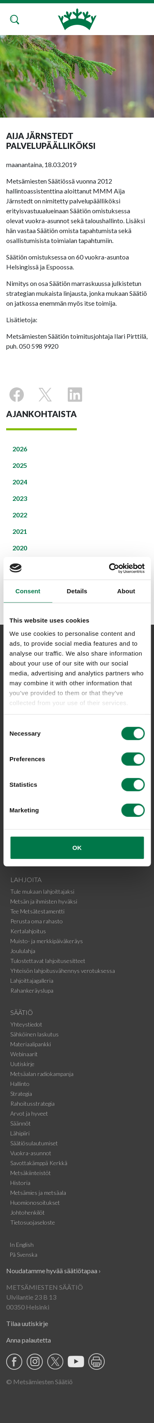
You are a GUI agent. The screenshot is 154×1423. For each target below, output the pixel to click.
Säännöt (20, 1123)
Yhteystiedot (26, 1024)
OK (77, 847)
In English (21, 1244)
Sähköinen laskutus (34, 1034)
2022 (19, 515)
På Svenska (23, 1254)
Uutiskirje (22, 1063)
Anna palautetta (28, 1340)
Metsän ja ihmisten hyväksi (43, 901)
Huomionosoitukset (35, 1202)
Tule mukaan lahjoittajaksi (42, 891)
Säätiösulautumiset (34, 1143)
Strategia (21, 1093)
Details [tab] (77, 591)
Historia (20, 1182)
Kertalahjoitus (28, 931)
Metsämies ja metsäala (38, 1192)
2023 (19, 498)
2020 (19, 548)
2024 (19, 482)
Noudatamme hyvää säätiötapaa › (53, 1270)
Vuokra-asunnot (30, 1152)
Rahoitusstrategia (32, 1103)
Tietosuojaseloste (32, 1222)
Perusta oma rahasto (36, 921)
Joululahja (22, 950)
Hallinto (20, 1083)
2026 (19, 449)
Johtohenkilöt (27, 1212)
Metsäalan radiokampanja (42, 1073)
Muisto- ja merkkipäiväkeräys (46, 940)
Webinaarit (24, 1053)
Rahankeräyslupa (31, 990)
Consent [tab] (27, 591)
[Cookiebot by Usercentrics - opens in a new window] (110, 568)
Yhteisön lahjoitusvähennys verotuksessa (62, 970)
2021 (19, 531)
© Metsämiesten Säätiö (39, 1381)
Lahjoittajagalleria (31, 980)
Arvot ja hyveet (29, 1113)
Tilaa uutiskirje (27, 1323)
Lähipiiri (20, 1133)
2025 (19, 465)
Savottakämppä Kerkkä (38, 1162)
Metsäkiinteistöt (30, 1172)
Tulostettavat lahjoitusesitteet (47, 960)
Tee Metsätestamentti (37, 911)
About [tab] (126, 591)
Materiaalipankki (30, 1044)
